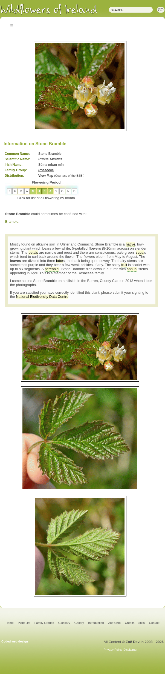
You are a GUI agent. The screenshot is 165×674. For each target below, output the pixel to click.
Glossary (64, 622)
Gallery (79, 622)
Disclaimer (130, 649)
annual (132, 269)
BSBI (79, 175)
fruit (124, 265)
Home (9, 622)
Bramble (11, 221)
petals (33, 252)
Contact (154, 622)
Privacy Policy (113, 649)
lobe (59, 261)
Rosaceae (46, 170)
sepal (140, 252)
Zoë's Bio (114, 622)
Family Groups (44, 622)
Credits (130, 622)
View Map (45, 176)
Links (141, 622)
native (130, 244)
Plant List (24, 622)
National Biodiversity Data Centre (42, 297)
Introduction (96, 622)
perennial (52, 269)
